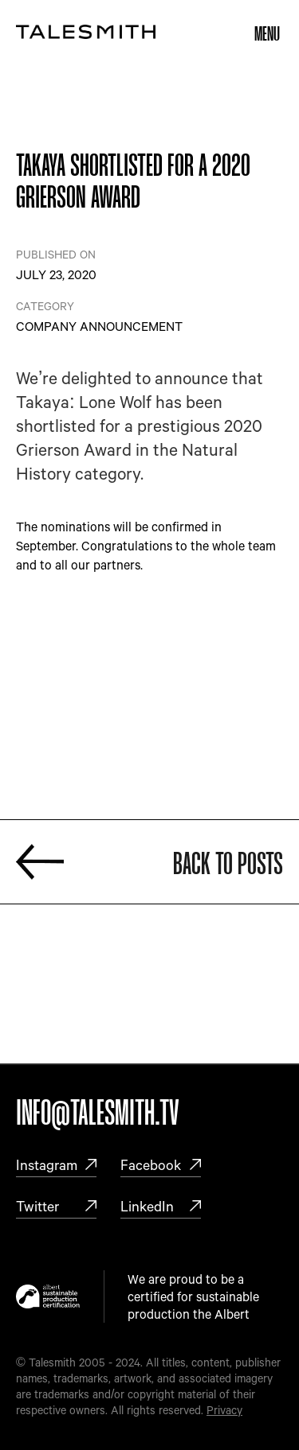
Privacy (224, 1409)
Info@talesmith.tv (97, 1115)
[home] (85, 31)
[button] (267, 32)
